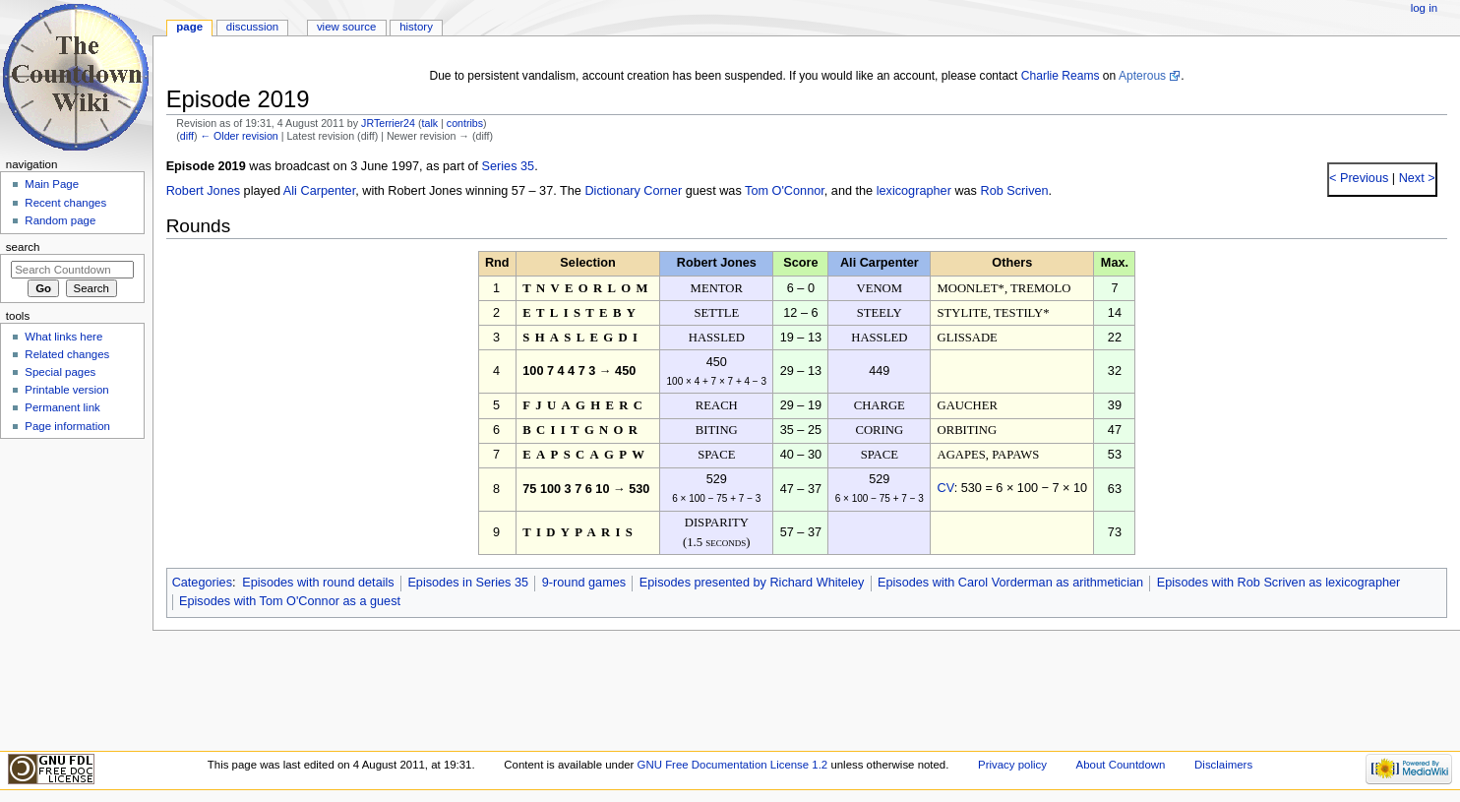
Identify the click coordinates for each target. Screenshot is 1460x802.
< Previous (1358, 178)
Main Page (52, 184)
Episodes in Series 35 (467, 582)
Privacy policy (1012, 765)
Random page (60, 220)
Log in (1424, 8)
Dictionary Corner (633, 191)
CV (946, 488)
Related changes (67, 354)
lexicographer (914, 191)
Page (189, 26)
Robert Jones (203, 191)
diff (187, 136)
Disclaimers (1223, 765)
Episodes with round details (318, 582)
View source (346, 26)
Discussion (252, 26)
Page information (67, 426)
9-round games (584, 582)
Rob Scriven (1014, 191)
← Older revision (238, 136)
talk (430, 123)
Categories (202, 582)
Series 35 (508, 166)
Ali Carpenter (319, 191)
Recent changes (65, 203)
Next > (1415, 178)
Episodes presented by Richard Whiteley (752, 582)
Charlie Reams (1060, 76)
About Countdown (1121, 765)
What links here (63, 336)
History (416, 26)
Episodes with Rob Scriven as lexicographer (1279, 582)
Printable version (66, 390)
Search (23, 247)
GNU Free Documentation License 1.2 (733, 765)
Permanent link (62, 407)
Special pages (60, 372)
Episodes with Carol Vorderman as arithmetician (1010, 582)
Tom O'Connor (784, 191)
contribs (465, 123)
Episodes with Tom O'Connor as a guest (289, 601)
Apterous (1142, 76)
